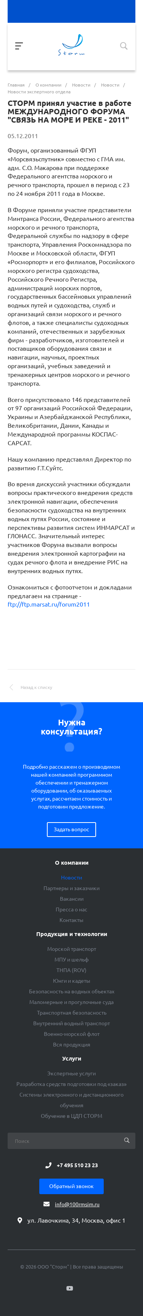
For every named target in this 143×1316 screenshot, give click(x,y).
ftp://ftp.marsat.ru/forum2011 (49, 604)
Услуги (71, 1059)
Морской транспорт (71, 949)
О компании (71, 863)
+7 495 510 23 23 (77, 1165)
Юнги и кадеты (71, 981)
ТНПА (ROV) (71, 970)
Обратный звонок (71, 1186)
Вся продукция (71, 1045)
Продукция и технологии (71, 934)
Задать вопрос (71, 829)
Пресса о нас (71, 909)
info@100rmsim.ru (77, 1204)
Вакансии (72, 899)
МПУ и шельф (72, 960)
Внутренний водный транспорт (71, 1023)
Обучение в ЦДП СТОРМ (71, 1116)
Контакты (71, 920)
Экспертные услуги (71, 1073)
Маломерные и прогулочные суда (71, 1002)
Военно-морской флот (72, 1034)
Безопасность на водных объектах (71, 991)
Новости (71, 878)
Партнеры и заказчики (71, 888)
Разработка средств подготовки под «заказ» (71, 1084)
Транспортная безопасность (71, 1013)
